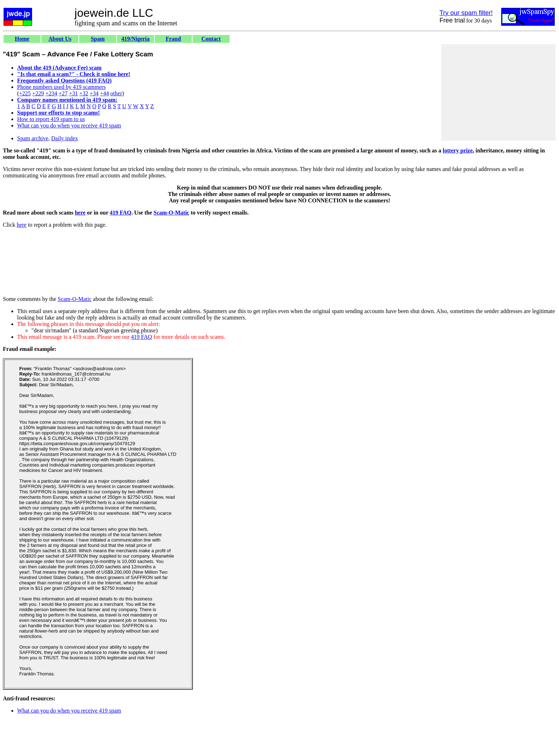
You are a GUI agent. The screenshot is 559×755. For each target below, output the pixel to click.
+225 (25, 93)
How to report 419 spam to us (51, 119)
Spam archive (32, 138)
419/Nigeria (135, 39)
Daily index (64, 138)
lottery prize (458, 150)
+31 (73, 93)
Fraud (173, 39)
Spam (97, 39)
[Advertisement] (498, 92)
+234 (51, 93)
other (116, 93)
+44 (104, 93)
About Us (59, 39)
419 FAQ (121, 213)
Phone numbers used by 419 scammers (61, 87)
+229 (38, 93)
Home (22, 39)
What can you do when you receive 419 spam (69, 125)
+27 (62, 93)
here (80, 213)
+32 (83, 93)
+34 (94, 93)
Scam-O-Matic (171, 213)
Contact (211, 39)
